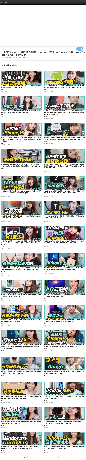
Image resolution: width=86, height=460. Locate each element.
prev (25, 457)
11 (55, 457)
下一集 (79, 49)
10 (52, 457)
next (60, 457)
